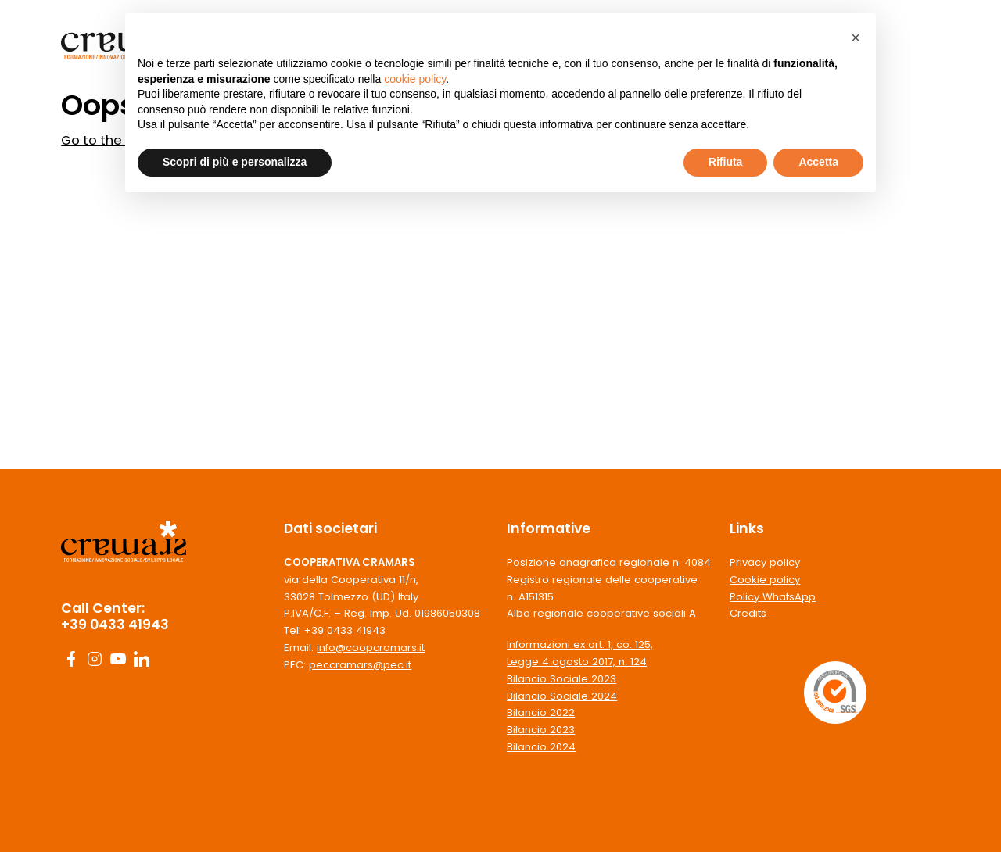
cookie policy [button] (415, 79)
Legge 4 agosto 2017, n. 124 (577, 661)
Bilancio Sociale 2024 (562, 696)
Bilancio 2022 (541, 712)
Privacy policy (765, 562)
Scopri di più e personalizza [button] (235, 162)
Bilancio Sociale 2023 (561, 678)
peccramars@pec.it (360, 664)
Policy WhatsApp (773, 596)
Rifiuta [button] (726, 162)
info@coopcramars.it (371, 647)
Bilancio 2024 (541, 746)
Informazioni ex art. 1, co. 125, (580, 644)
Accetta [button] (818, 162)
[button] (855, 37)
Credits (748, 613)
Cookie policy (765, 579)
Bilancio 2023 (541, 729)
